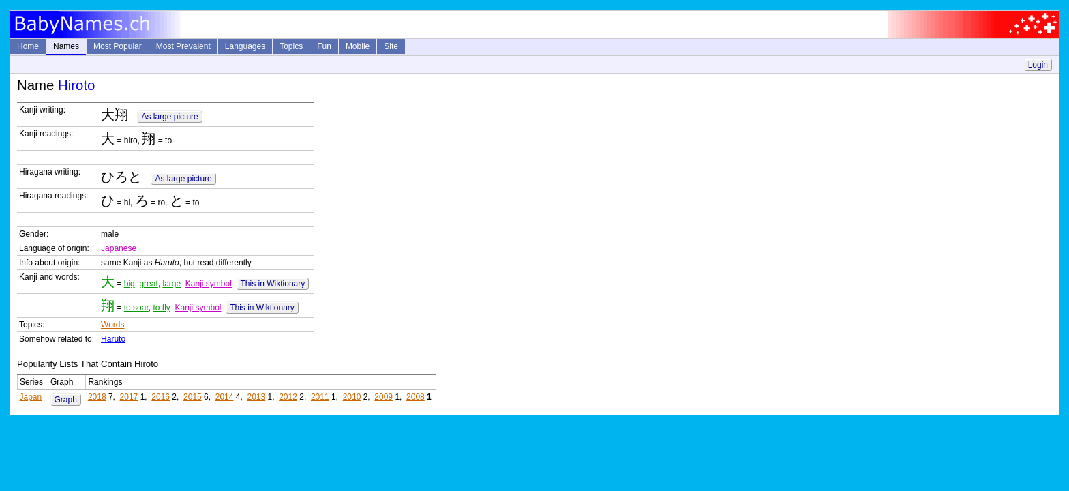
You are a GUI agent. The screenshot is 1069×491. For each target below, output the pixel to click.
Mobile (358, 46)
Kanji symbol (208, 283)
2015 (192, 397)
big (129, 283)
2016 (160, 397)
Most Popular (117, 46)
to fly (161, 307)
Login (1038, 65)
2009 (383, 397)
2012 (288, 397)
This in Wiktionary (273, 283)
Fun (324, 46)
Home (28, 46)
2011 (320, 397)
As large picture (169, 116)
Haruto (113, 339)
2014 (224, 397)
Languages (245, 46)
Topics (291, 46)
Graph (66, 399)
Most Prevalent (183, 46)
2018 (97, 397)
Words (112, 324)
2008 (415, 397)
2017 (129, 397)
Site (391, 46)
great (148, 283)
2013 (256, 397)
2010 (352, 397)
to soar (136, 307)
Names (66, 46)
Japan (31, 397)
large (171, 283)
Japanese (118, 248)
